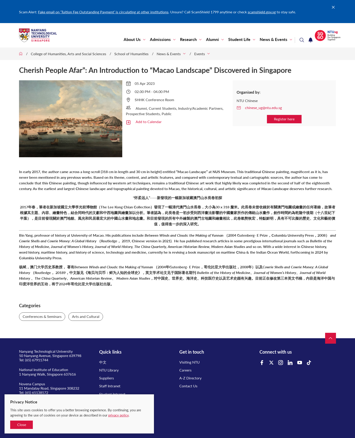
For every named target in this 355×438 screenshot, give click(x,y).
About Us (132, 39)
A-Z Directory (190, 378)
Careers (185, 370)
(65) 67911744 (36, 360)
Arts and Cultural (85, 316)
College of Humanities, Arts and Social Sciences (68, 54)
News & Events (273, 39)
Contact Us (188, 386)
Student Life (239, 39)
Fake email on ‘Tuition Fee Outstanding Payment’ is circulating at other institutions (103, 12)
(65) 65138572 (36, 392)
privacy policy (118, 415)
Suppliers (106, 378)
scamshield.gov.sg (262, 12)
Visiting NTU (189, 362)
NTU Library (109, 370)
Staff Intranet (109, 386)
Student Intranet (112, 394)
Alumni (212, 39)
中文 (102, 362)
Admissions (160, 39)
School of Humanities (131, 54)
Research (188, 39)
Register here (284, 119)
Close (21, 424)
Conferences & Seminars (42, 316)
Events (199, 54)
